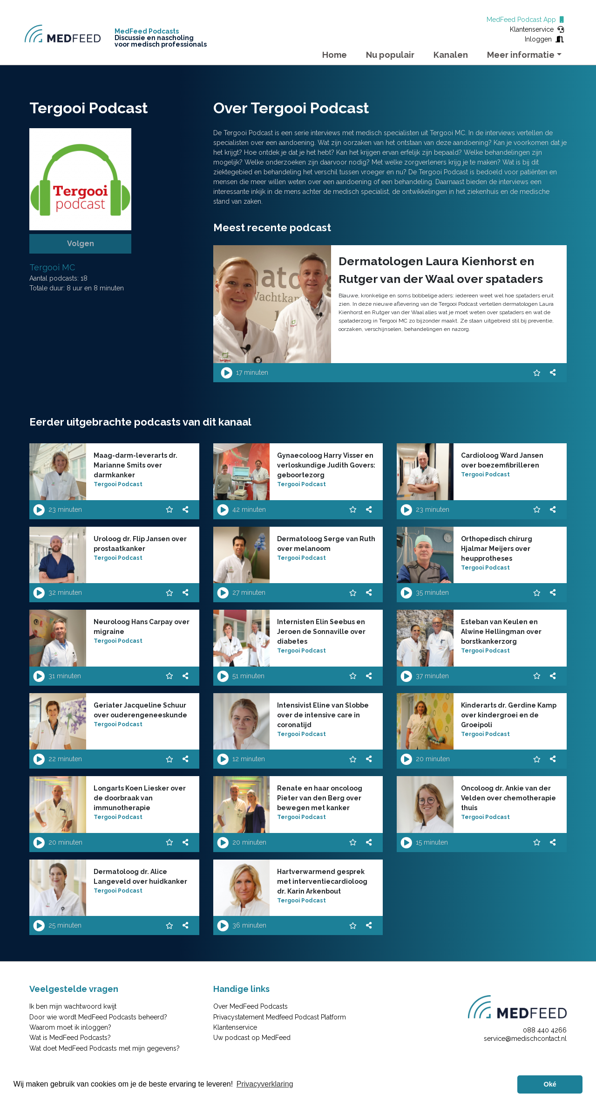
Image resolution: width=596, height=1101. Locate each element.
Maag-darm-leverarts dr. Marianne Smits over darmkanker (135, 465)
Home (334, 55)
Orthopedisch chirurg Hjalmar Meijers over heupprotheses (496, 548)
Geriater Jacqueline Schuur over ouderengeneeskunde (140, 710)
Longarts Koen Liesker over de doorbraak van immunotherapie (140, 798)
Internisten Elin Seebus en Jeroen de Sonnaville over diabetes (321, 631)
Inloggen (544, 39)
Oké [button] (550, 1084)
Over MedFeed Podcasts (250, 1006)
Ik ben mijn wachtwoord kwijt (72, 1006)
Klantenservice (537, 29)
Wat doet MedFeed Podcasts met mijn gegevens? (104, 1048)
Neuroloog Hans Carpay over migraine (142, 626)
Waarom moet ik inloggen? (70, 1027)
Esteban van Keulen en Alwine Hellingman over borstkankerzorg (501, 631)
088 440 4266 (545, 1030)
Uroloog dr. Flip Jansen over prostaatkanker (140, 543)
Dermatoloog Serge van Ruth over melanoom (326, 543)
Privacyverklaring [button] (265, 1084)
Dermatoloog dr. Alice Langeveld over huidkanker (140, 876)
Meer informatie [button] (521, 55)
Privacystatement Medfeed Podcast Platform (279, 1017)
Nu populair (390, 55)
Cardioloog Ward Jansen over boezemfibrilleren (502, 460)
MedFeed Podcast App (525, 19)
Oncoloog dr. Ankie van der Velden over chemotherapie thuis (508, 798)
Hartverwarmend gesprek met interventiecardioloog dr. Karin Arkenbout (322, 881)
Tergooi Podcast (118, 484)
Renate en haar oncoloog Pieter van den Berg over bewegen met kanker (319, 798)
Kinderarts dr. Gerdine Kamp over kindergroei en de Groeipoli (508, 715)
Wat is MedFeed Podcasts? (70, 1037)
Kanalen (450, 55)
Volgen (80, 243)
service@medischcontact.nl (525, 1038)
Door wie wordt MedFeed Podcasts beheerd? (98, 1017)
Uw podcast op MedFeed (252, 1037)
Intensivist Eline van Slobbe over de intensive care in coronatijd (323, 715)
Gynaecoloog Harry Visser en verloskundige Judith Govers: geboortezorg (326, 465)
